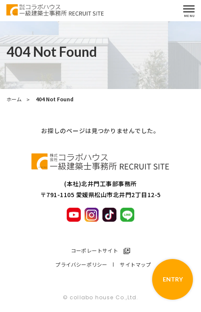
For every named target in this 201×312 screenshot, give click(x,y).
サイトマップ (135, 264)
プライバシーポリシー (81, 264)
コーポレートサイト (95, 250)
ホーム (14, 99)
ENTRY (173, 279)
